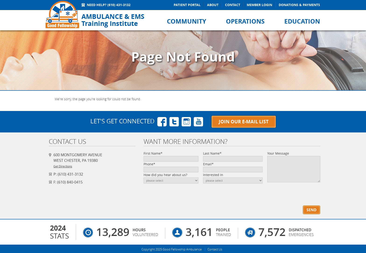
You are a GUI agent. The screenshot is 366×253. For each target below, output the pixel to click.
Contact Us (215, 249)
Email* (208, 164)
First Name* (153, 153)
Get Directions (62, 166)
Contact (232, 5)
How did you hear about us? (165, 175)
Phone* (149, 164)
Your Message (278, 153)
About (212, 5)
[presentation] (293, 191)
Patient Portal (187, 5)
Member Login (259, 5)
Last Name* (212, 153)
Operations (245, 21)
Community (186, 21)
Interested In (213, 175)
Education (302, 21)
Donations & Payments (299, 5)
